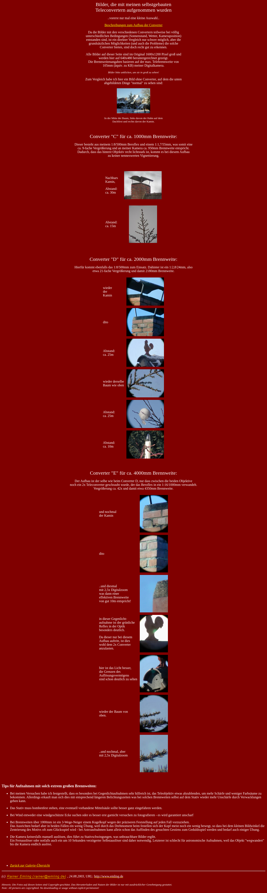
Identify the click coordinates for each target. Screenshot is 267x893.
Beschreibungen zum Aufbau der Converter (133, 25)
